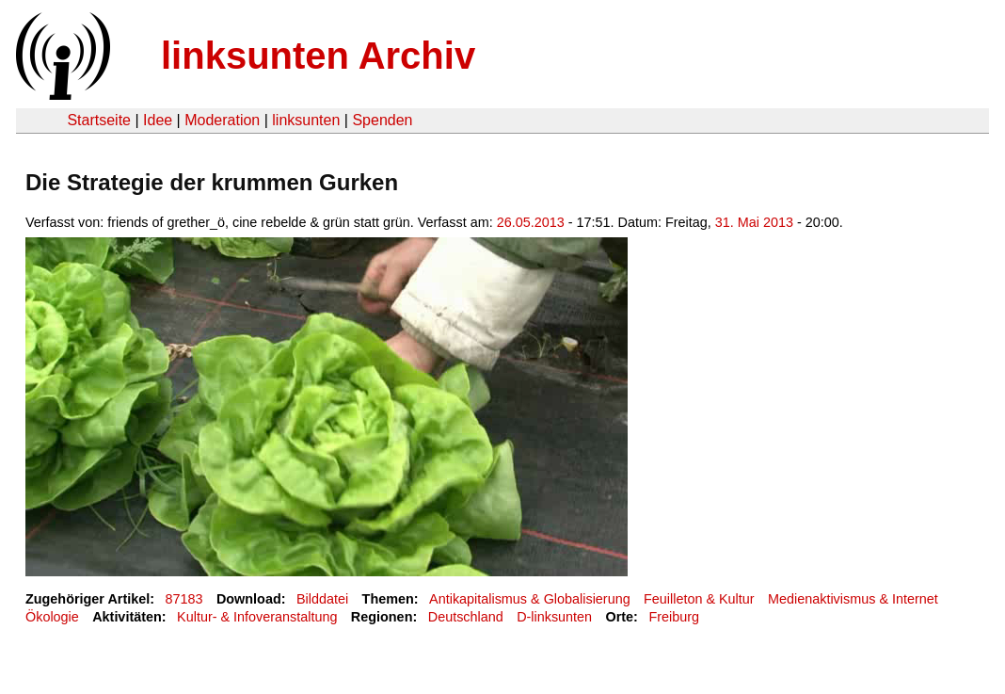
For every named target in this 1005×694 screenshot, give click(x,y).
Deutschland (465, 616)
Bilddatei (322, 598)
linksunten (306, 120)
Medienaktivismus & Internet (853, 598)
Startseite (99, 120)
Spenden (382, 120)
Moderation (222, 120)
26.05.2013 (531, 222)
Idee (157, 120)
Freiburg (673, 616)
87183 (184, 598)
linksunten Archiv (318, 55)
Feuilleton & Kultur (699, 598)
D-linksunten (554, 616)
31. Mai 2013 (754, 222)
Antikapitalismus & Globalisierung (529, 598)
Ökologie (52, 616)
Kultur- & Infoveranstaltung (257, 616)
